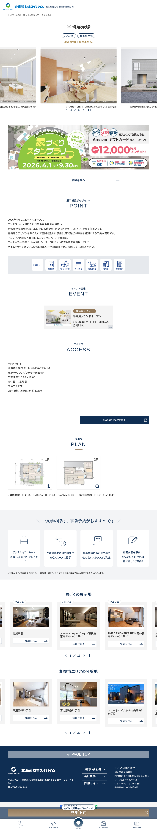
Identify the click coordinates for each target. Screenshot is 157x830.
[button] (67, 110)
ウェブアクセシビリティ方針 (127, 783)
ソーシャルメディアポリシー (127, 779)
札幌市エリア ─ (34, 15)
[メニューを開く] (78, 822)
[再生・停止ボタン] (89, 110)
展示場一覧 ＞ (21, 15)
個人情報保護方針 (123, 772)
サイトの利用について (124, 768)
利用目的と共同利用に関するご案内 (131, 775)
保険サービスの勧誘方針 (126, 787)
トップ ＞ (11, 15)
